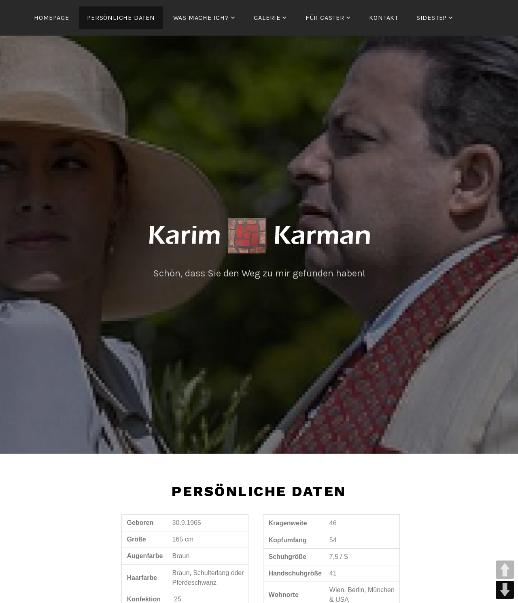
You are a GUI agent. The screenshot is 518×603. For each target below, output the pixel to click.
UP (505, 570)
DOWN (505, 590)
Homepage (51, 17)
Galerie (267, 17)
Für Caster (325, 17)
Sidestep (431, 17)
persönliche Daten (121, 17)
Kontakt (383, 17)
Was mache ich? (201, 17)
